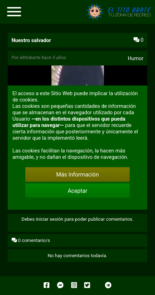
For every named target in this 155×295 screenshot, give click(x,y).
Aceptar (77, 190)
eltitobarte (30, 57)
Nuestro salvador (31, 40)
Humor (136, 58)
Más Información (77, 174)
